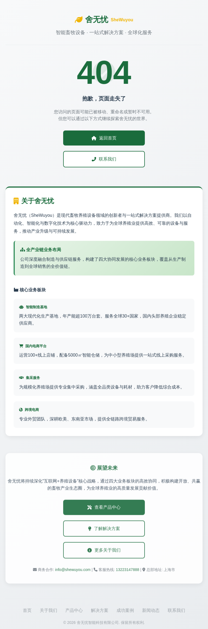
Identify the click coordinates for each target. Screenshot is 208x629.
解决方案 (99, 611)
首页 (27, 611)
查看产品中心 (104, 508)
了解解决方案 (104, 529)
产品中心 (74, 611)
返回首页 (104, 138)
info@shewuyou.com (72, 570)
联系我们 (104, 159)
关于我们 (48, 611)
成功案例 (125, 611)
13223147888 (127, 570)
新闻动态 (151, 611)
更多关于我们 (104, 551)
